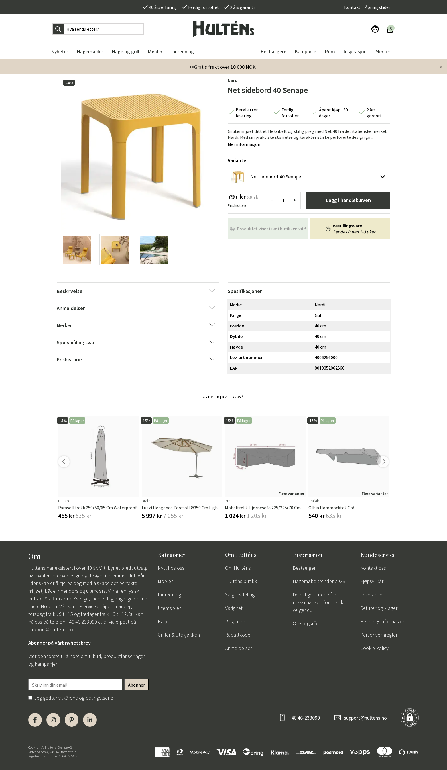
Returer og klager (378, 608)
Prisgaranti (236, 621)
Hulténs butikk (241, 581)
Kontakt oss (373, 568)
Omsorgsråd (306, 623)
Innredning (169, 594)
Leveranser (372, 594)
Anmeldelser (238, 648)
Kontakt (352, 7)
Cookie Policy (374, 648)
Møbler (165, 581)
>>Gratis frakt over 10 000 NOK (222, 67)
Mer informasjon (244, 144)
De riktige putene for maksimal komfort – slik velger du (318, 602)
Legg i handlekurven (348, 200)
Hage (163, 621)
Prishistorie (237, 205)
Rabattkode (237, 635)
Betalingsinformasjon (382, 621)
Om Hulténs (238, 568)
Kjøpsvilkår (371, 581)
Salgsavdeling (240, 594)
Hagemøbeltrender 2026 (319, 581)
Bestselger (304, 568)
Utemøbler (169, 608)
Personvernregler (378, 635)
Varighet (234, 608)
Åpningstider (377, 7)
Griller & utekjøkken (179, 635)
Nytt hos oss (171, 568)
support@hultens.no (50, 629)
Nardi (233, 80)
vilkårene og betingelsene (85, 697)
